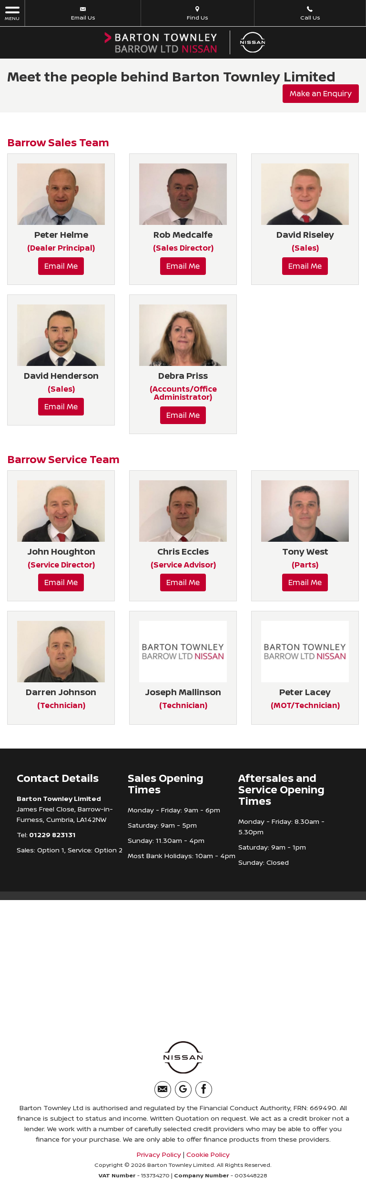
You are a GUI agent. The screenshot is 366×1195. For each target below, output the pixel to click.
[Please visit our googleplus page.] (183, 1089)
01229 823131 (52, 834)
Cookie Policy (208, 1154)
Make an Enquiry (321, 93)
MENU (12, 13)
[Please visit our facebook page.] (203, 1089)
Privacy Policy (159, 1154)
